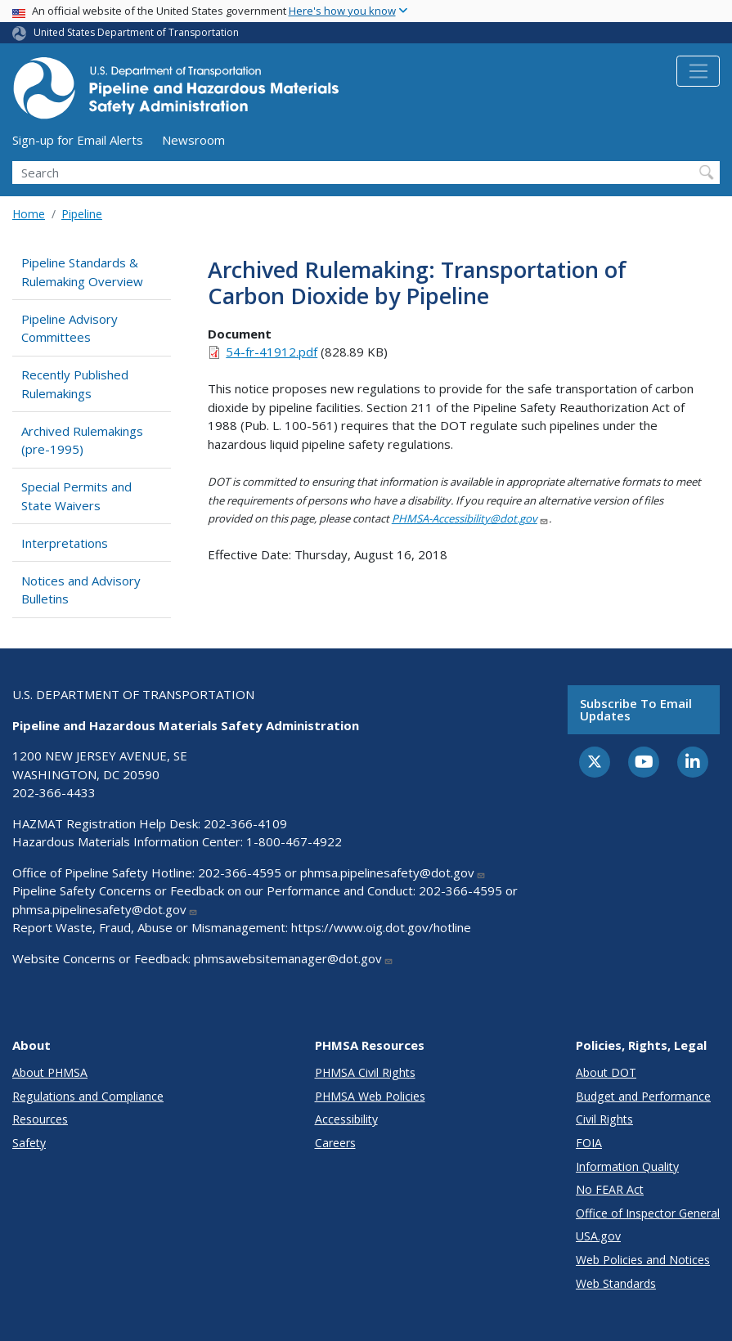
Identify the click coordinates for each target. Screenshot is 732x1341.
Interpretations (64, 543)
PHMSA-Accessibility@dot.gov (470, 518)
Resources (40, 1119)
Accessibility (346, 1119)
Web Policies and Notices (643, 1259)
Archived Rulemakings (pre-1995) (82, 440)
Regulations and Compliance (88, 1096)
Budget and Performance (643, 1096)
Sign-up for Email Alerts (77, 140)
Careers (335, 1142)
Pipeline (81, 214)
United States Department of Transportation (136, 32)
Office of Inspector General (648, 1213)
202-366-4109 (245, 823)
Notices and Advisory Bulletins (81, 590)
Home (28, 214)
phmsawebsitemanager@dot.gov (293, 958)
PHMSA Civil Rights (365, 1072)
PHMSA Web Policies (370, 1096)
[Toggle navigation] (698, 71)
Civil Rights (604, 1119)
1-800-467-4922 (294, 841)
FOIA (589, 1142)
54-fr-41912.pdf (271, 351)
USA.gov (598, 1236)
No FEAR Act (610, 1189)
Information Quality (627, 1166)
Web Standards (616, 1283)
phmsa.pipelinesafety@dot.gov (393, 872)
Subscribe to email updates (636, 709)
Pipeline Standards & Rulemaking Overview (82, 271)
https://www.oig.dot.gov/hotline (381, 927)
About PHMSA (50, 1072)
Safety (29, 1142)
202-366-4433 (54, 792)
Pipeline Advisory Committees (69, 328)
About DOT (606, 1072)
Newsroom (193, 140)
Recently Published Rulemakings (74, 383)
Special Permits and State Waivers (76, 496)
